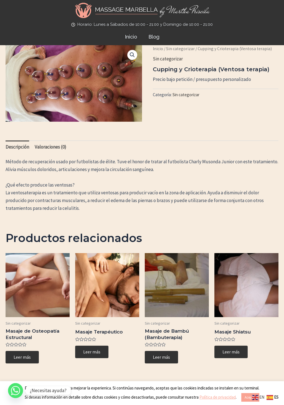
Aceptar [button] (250, 397)
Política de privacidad (217, 397)
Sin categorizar (180, 48)
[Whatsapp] (15, 390)
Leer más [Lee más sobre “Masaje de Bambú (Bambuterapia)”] (161, 357)
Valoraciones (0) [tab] (50, 147)
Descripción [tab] (17, 147)
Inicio (158, 48)
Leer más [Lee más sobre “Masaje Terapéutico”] (92, 352)
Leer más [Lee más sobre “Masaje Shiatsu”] (231, 352)
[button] (132, 55)
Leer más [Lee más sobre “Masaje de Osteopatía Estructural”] (22, 357)
